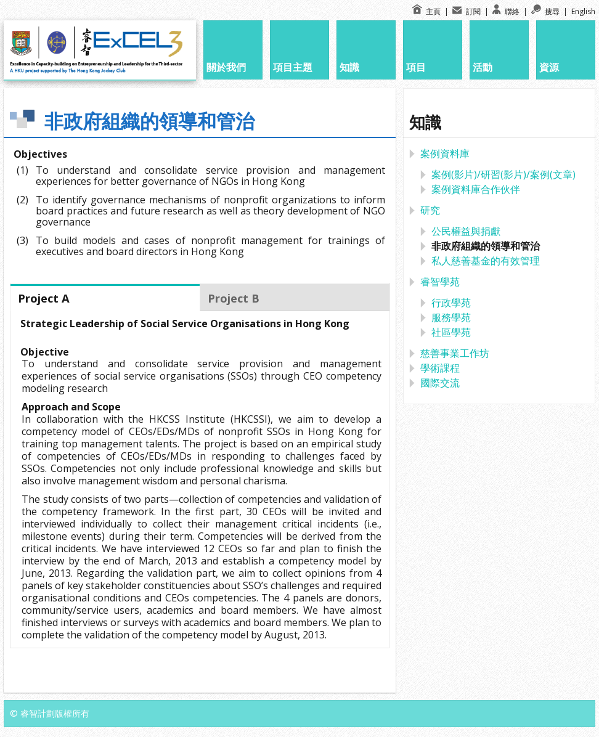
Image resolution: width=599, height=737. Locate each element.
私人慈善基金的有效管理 (485, 260)
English (583, 11)
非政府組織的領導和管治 (485, 246)
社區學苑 (451, 332)
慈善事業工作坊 (454, 353)
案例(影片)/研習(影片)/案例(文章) (503, 174)
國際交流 (440, 382)
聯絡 (506, 11)
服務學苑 (451, 317)
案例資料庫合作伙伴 (475, 189)
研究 (430, 210)
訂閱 (467, 11)
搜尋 (546, 11)
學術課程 (440, 368)
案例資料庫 (445, 153)
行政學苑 (451, 302)
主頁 (427, 11)
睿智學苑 (440, 281)
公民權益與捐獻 (465, 231)
